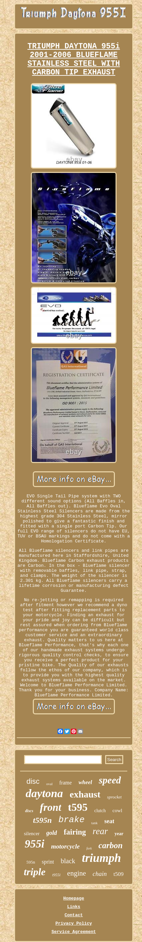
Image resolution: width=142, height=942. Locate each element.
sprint (48, 862)
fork (89, 848)
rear (100, 831)
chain (100, 873)
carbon (110, 845)
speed (110, 780)
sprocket (114, 796)
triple (35, 871)
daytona (44, 793)
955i (35, 844)
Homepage (73, 898)
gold (51, 833)
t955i (56, 875)
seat (109, 821)
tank (94, 823)
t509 (119, 874)
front (50, 807)
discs (29, 810)
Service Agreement (74, 931)
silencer (32, 833)
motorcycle (65, 846)
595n (30, 862)
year (119, 833)
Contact (74, 915)
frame (65, 782)
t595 (78, 807)
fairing (75, 832)
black (68, 861)
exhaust (85, 794)
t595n (42, 820)
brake (72, 820)
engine (76, 873)
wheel (85, 782)
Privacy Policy (73, 923)
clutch (100, 810)
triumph (101, 858)
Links (73, 906)
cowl (117, 810)
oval (49, 784)
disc (33, 781)
